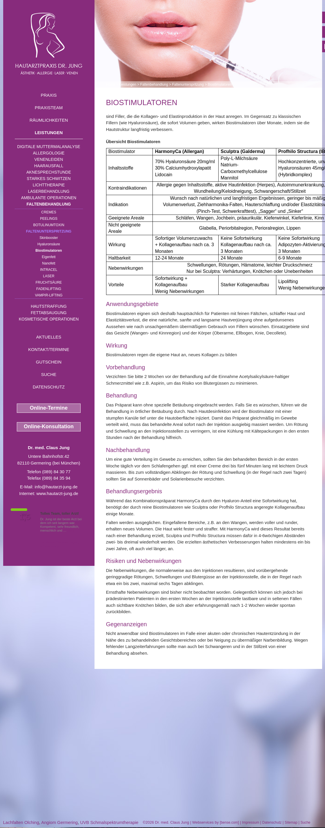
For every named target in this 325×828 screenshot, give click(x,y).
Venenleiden (49, 159)
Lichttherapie (49, 185)
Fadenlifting (48, 289)
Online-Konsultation (49, 426)
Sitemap (291, 822)
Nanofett (48, 263)
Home (110, 84)
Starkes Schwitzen (48, 178)
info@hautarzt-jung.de (56, 486)
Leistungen (49, 132)
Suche (49, 374)
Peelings (48, 219)
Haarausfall (48, 165)
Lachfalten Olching (21, 822)
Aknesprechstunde (48, 172)
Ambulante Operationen (48, 197)
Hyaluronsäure (48, 244)
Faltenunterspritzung (48, 231)
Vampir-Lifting (48, 295)
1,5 (24, 517)
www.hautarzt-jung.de (57, 493)
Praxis (49, 95)
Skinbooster (48, 238)
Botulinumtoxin (48, 225)
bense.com (229, 822)
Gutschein (48, 361)
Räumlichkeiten (49, 120)
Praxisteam (49, 107)
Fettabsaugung (48, 312)
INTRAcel (48, 270)
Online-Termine (49, 408)
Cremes (48, 212)
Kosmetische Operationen (49, 319)
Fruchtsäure (49, 282)
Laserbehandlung (48, 191)
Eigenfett (48, 257)
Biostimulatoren (48, 251)
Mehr (71, 530)
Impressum (250, 822)
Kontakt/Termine (48, 349)
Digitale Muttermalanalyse (48, 146)
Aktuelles (48, 336)
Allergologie (49, 153)
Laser (48, 276)
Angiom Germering (59, 822)
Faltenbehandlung (49, 204)
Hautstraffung (49, 306)
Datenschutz (49, 386)
